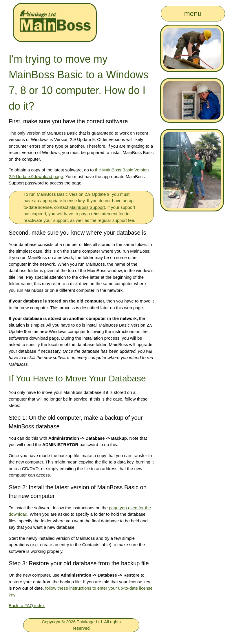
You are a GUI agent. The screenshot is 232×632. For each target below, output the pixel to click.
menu (193, 13)
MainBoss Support (87, 207)
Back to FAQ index (27, 605)
